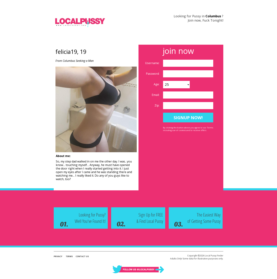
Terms (69, 256)
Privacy (58, 256)
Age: (157, 84)
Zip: (157, 105)
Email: (156, 95)
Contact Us (82, 256)
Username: (152, 63)
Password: (153, 74)
